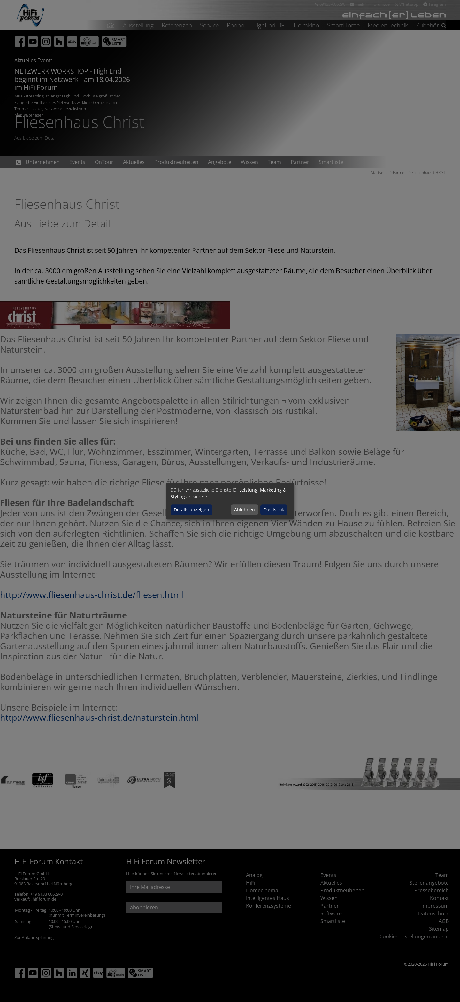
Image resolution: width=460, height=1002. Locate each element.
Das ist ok (274, 510)
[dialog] (230, 501)
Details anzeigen (191, 510)
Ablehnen (244, 510)
